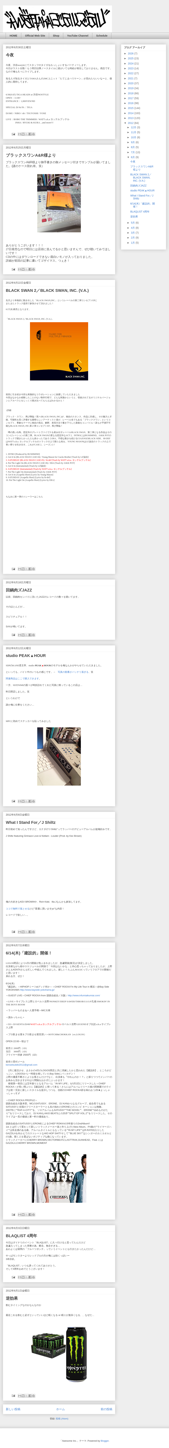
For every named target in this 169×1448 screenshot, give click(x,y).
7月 (133, 152)
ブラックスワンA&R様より (31, 155)
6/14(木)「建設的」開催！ (29, 953)
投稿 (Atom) (62, 1418)
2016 (131, 103)
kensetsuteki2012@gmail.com (21, 1064)
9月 (133, 142)
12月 (134, 127)
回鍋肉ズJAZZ (19, 590)
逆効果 (12, 1298)
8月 (133, 147)
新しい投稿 (13, 1409)
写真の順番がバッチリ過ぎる (73, 672)
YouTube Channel (77, 35)
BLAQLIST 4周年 (21, 1236)
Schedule (101, 35)
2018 (131, 93)
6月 (133, 157)
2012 (131, 123)
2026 (131, 53)
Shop (56, 35)
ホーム (60, 1409)
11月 (134, 132)
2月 (133, 237)
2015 (131, 108)
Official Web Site (35, 35)
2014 (131, 113)
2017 (131, 98)
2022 (131, 73)
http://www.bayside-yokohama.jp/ (37, 989)
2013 (131, 118)
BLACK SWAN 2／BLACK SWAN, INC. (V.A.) (47, 290)
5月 (133, 222)
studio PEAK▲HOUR (26, 655)
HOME (13, 35)
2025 (131, 58)
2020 (131, 83)
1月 (133, 242)
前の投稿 (106, 1409)
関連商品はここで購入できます (22, 678)
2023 (131, 68)
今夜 (10, 55)
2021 (131, 78)
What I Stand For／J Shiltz (31, 822)
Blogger (105, 1440)
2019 (131, 88)
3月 (133, 232)
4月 (133, 227)
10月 (134, 137)
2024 (131, 63)
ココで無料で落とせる (17, 908)
